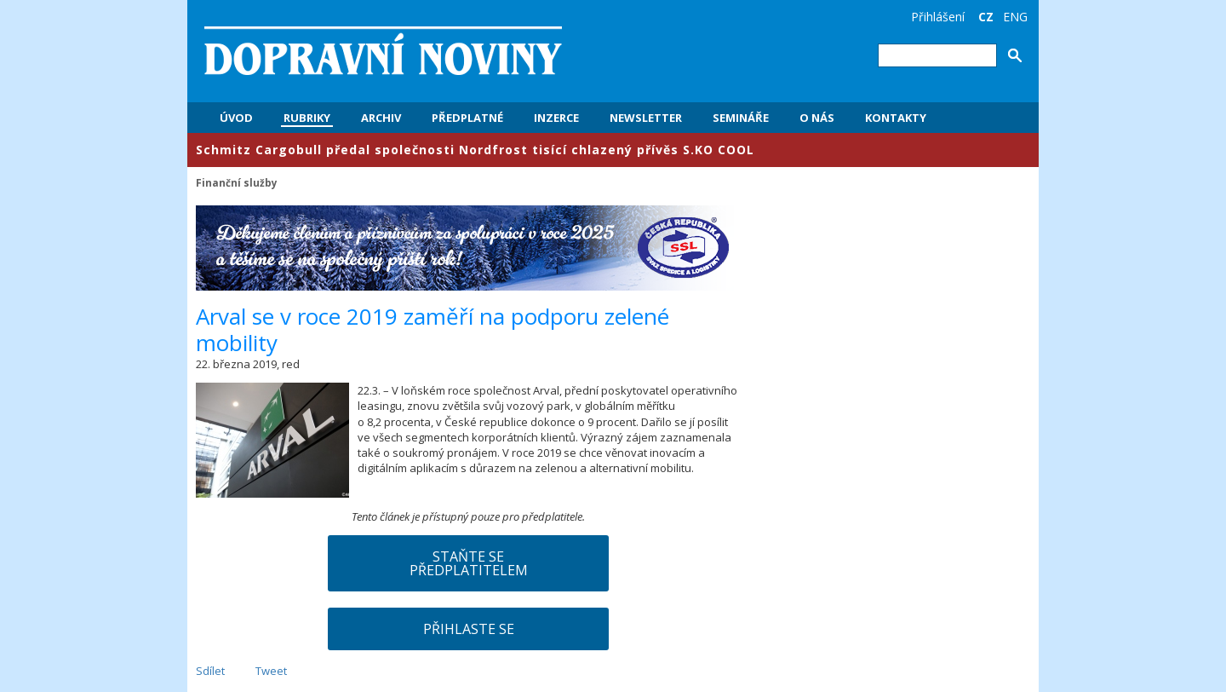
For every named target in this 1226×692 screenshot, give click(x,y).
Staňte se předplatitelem (469, 563)
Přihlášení (938, 17)
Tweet (271, 670)
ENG (1015, 17)
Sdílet (210, 670)
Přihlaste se (468, 629)
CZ (986, 17)
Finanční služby (237, 182)
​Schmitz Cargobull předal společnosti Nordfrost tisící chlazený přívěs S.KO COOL (475, 149)
